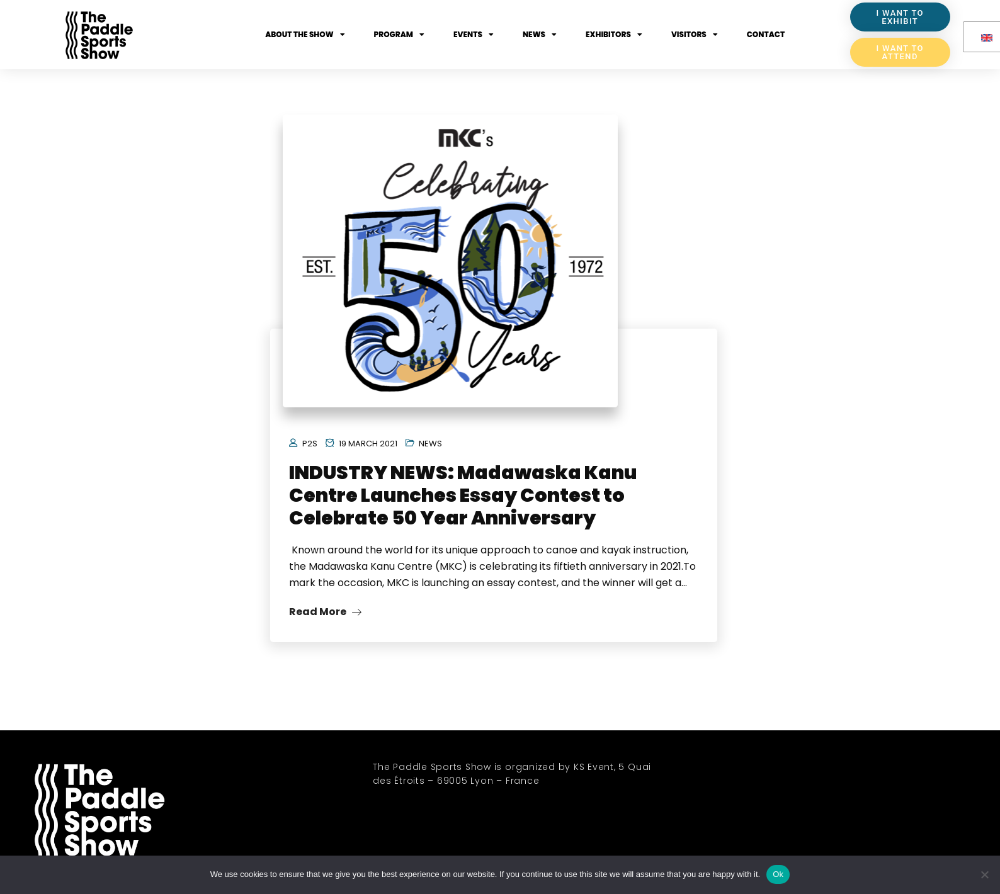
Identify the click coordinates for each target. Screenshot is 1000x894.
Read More (325, 616)
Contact (766, 34)
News (540, 35)
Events (473, 35)
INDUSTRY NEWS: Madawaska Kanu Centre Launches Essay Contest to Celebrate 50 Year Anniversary (463, 500)
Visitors (694, 35)
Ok (778, 874)
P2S (309, 449)
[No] (984, 874)
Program (399, 35)
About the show (304, 35)
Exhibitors (614, 35)
